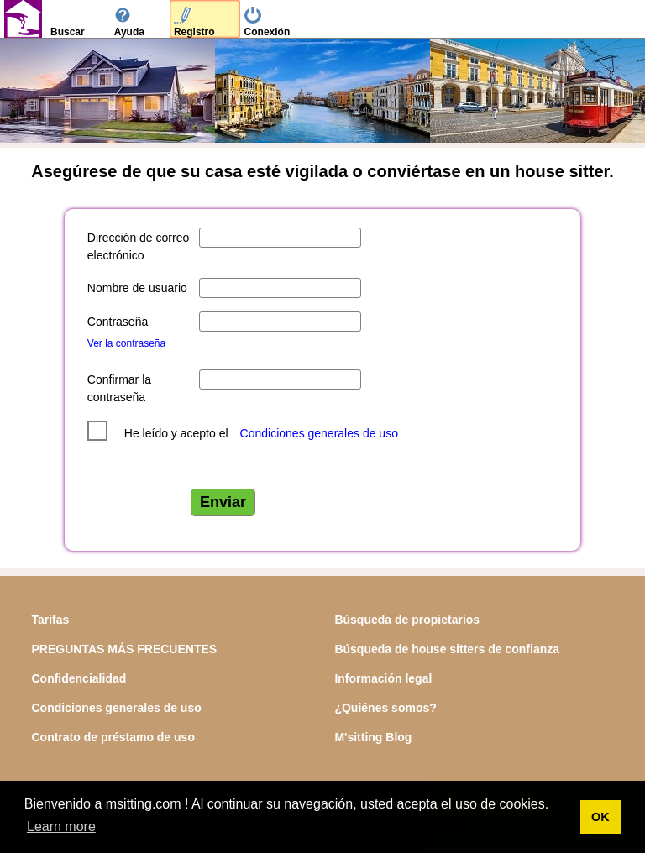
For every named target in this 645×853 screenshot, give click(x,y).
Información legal (383, 678)
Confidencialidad (78, 678)
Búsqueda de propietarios (407, 619)
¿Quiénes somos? (385, 707)
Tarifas (50, 619)
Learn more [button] (61, 826)
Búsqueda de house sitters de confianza (446, 649)
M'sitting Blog (373, 737)
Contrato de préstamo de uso (112, 737)
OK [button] (600, 817)
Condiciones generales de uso (319, 433)
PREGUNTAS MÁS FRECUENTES (124, 649)
